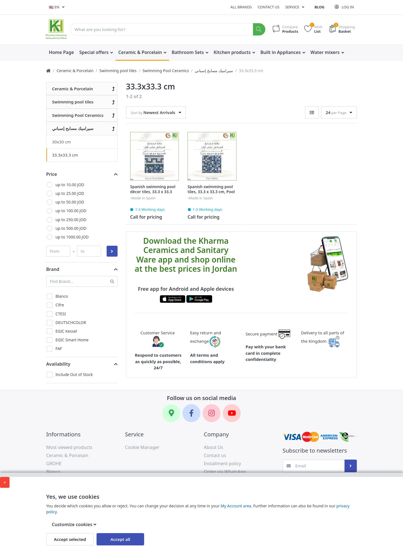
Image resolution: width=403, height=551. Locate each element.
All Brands (241, 7)
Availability (58, 364)
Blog (319, 7)
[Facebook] (191, 413)
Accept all (120, 539)
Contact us (269, 7)
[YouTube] (232, 413)
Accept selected (70, 539)
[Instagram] (212, 413)
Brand (52, 269)
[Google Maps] (171, 413)
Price (51, 174)
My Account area (236, 506)
